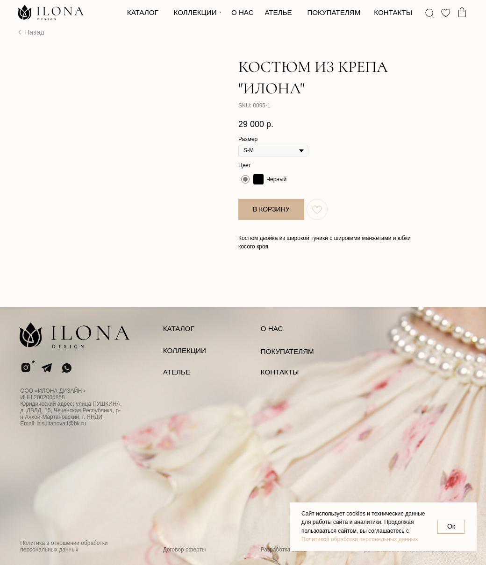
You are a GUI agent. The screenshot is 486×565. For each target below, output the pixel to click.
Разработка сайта (284, 549)
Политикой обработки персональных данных (359, 539)
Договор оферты (184, 549)
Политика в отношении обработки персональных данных (63, 546)
